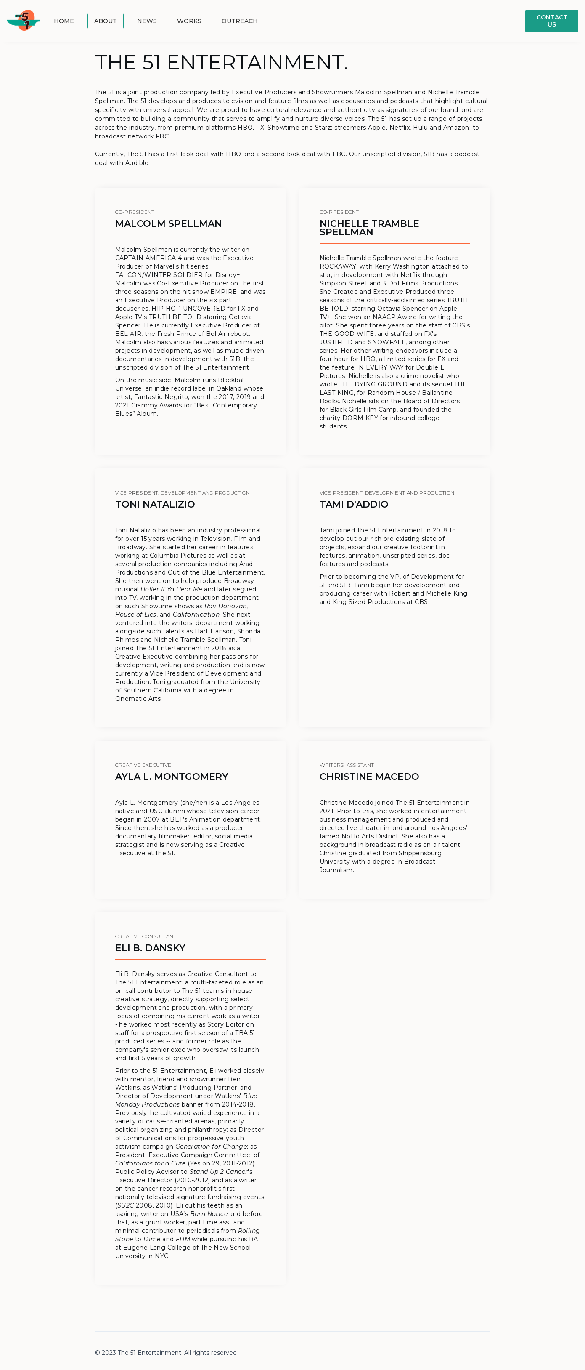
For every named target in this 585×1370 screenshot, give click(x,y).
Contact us (552, 20)
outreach (240, 21)
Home (64, 21)
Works (189, 21)
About (105, 21)
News (147, 21)
